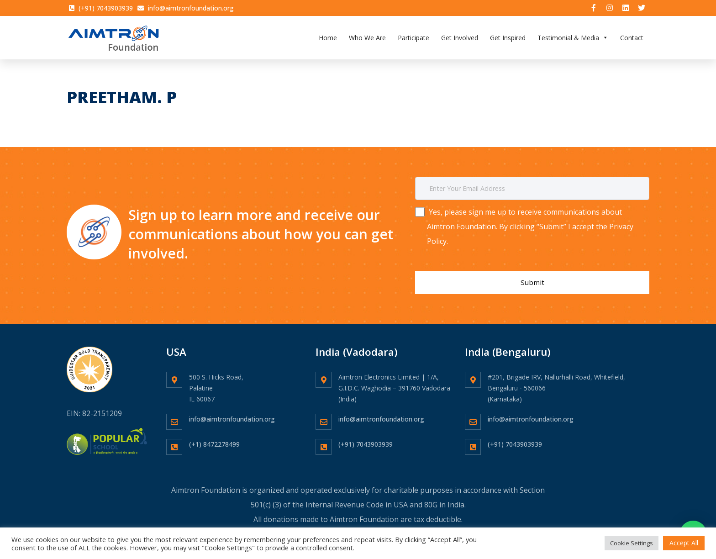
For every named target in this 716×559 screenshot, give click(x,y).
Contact (631, 38)
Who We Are (367, 38)
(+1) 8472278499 (214, 436)
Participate (413, 38)
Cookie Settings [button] (631, 543)
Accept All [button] (683, 542)
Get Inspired (508, 38)
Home (328, 38)
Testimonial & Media (572, 38)
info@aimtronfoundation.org (232, 411)
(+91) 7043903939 (365, 436)
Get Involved (459, 38)
